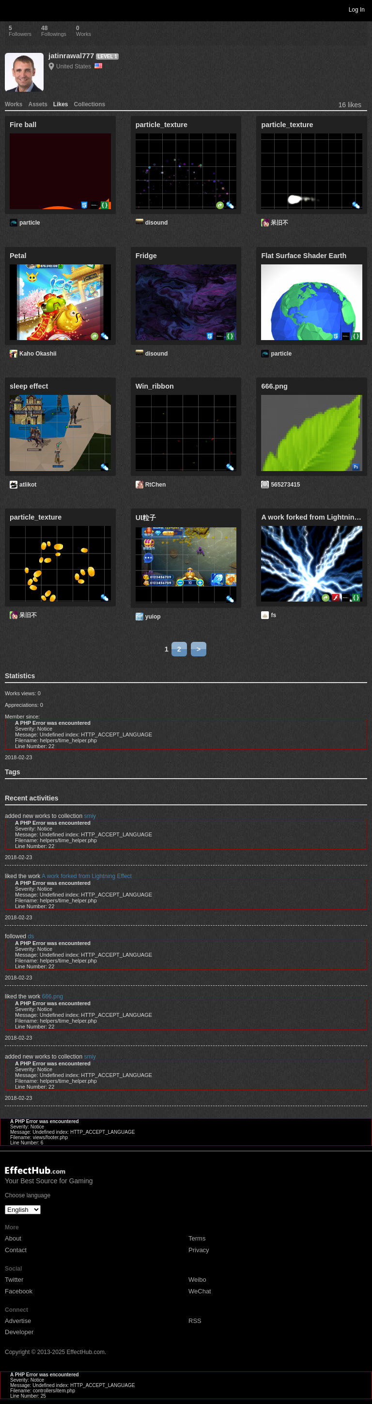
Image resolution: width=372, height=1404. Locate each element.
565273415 (285, 484)
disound (156, 222)
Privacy (198, 1250)
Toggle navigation (11, 9)
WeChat (199, 1291)
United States (79, 66)
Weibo (197, 1279)
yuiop (153, 616)
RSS (195, 1320)
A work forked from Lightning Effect (87, 876)
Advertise (18, 1320)
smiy (90, 816)
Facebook (18, 1291)
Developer (19, 1332)
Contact (16, 1250)
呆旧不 (279, 222)
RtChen (155, 484)
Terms (196, 1238)
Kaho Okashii (38, 353)
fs (273, 615)
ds (31, 936)
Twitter (14, 1279)
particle (29, 222)
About (13, 1238)
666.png (52, 996)
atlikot (27, 484)
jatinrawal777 (71, 55)
